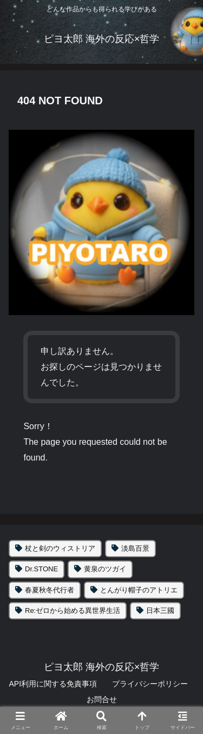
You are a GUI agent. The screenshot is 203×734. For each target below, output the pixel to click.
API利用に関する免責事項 (53, 683)
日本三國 (160, 610)
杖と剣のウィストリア (60, 548)
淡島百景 (135, 548)
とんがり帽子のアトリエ (139, 590)
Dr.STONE (41, 569)
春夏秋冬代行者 (49, 590)
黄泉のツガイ (105, 569)
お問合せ (102, 699)
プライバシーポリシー (150, 683)
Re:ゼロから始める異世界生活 (72, 610)
